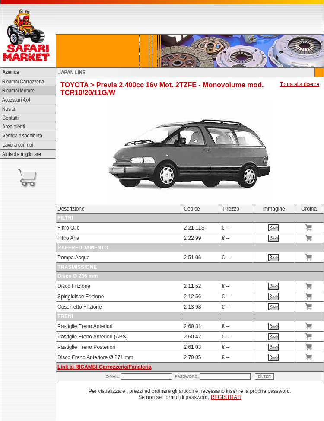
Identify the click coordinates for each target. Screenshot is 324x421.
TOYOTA (74, 85)
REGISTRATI (226, 397)
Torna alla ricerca (299, 84)
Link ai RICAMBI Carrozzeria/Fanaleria (104, 367)
